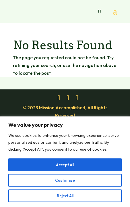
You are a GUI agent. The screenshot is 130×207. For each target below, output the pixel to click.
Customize (65, 180)
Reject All (65, 195)
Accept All (65, 164)
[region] (65, 161)
